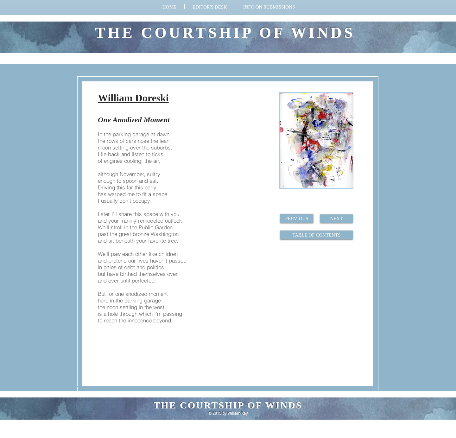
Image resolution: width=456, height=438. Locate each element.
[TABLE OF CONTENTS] (316, 235)
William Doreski (133, 98)
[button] (269, 6)
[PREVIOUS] (296, 218)
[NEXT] (336, 218)
